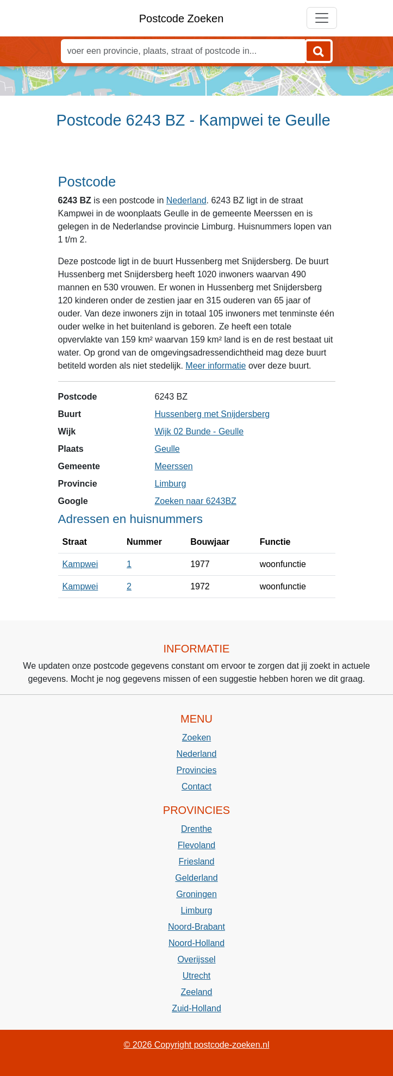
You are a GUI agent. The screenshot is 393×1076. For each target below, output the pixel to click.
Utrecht (197, 975)
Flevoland (196, 845)
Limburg (170, 483)
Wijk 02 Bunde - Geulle (199, 431)
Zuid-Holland (196, 1008)
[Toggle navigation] (322, 18)
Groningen (196, 894)
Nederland (186, 200)
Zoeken (196, 737)
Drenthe (196, 829)
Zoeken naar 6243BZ (195, 501)
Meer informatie (215, 365)
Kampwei (80, 564)
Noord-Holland (196, 943)
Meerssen (174, 466)
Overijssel (196, 959)
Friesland (197, 861)
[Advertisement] (196, 156)
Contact (196, 786)
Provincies (197, 770)
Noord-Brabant (196, 926)
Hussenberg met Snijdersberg (212, 414)
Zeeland (197, 992)
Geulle (167, 448)
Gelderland (196, 877)
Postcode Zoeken (181, 18)
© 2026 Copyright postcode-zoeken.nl (197, 1044)
